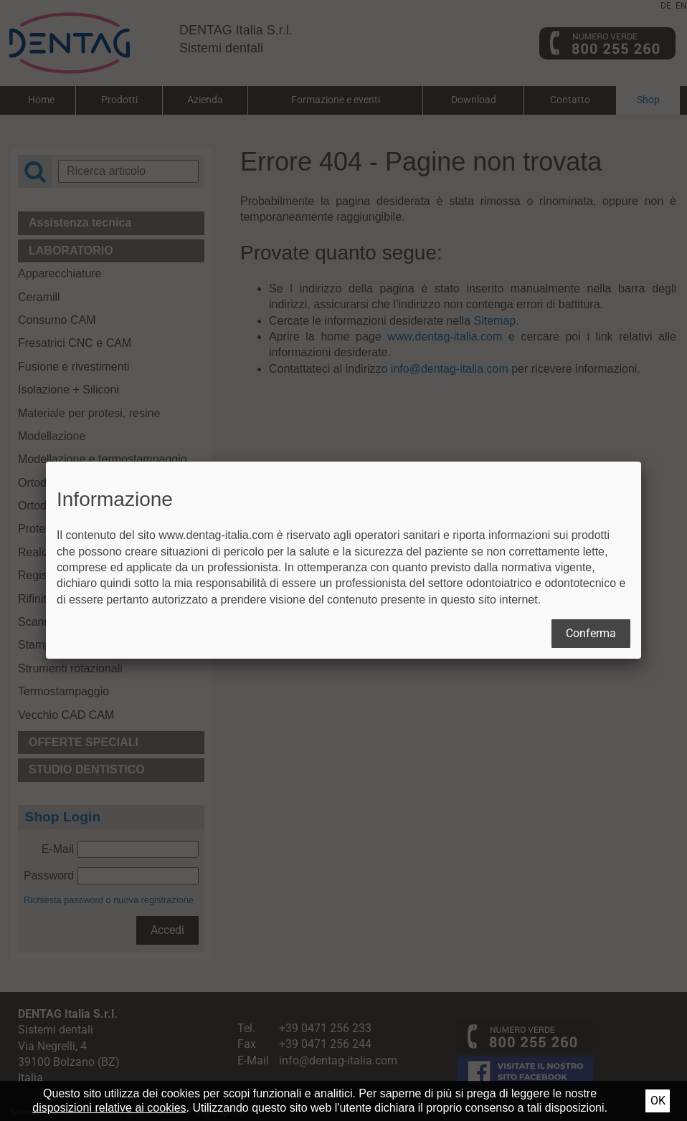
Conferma (591, 633)
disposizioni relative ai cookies (109, 1108)
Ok (657, 1100)
